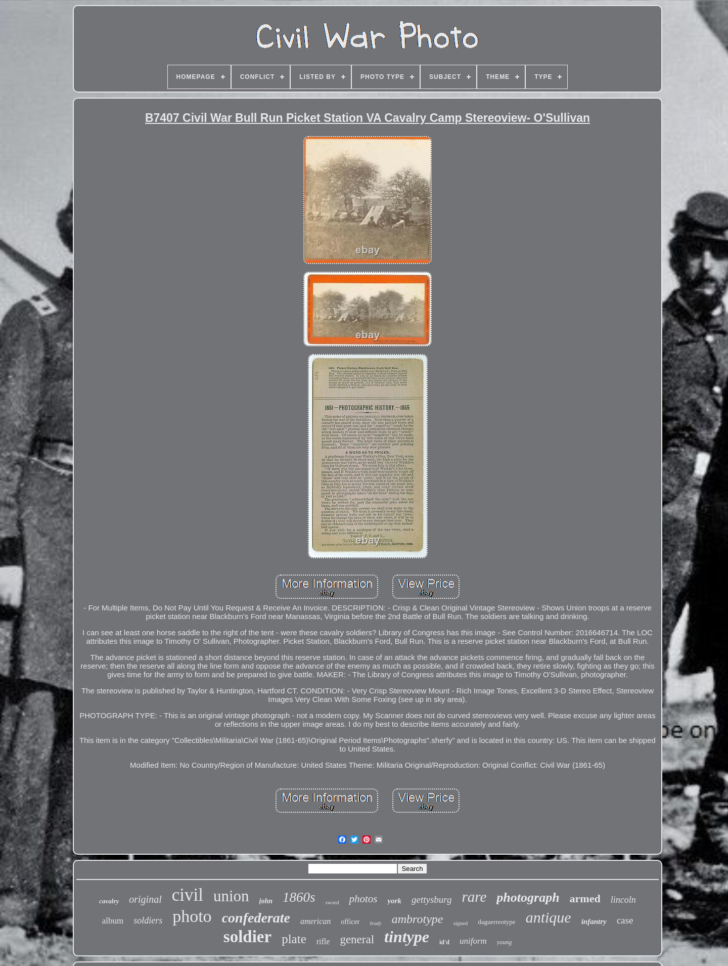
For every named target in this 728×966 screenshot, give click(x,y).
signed (460, 923)
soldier (247, 937)
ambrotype (417, 919)
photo (191, 916)
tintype (406, 937)
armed (585, 898)
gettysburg (432, 899)
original (145, 899)
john (265, 901)
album (113, 921)
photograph (527, 897)
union (231, 896)
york (394, 901)
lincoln (623, 900)
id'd (444, 942)
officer (350, 922)
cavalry (109, 901)
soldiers (147, 920)
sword (332, 902)
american (315, 921)
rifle (323, 941)
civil (187, 895)
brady (375, 923)
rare (474, 897)
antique (548, 917)
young (504, 942)
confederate (256, 918)
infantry (594, 921)
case (625, 920)
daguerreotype (496, 922)
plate (294, 939)
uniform (473, 941)
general (357, 939)
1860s (299, 897)
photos (363, 899)
